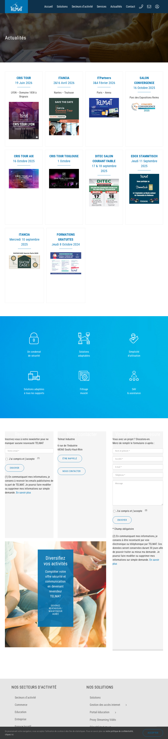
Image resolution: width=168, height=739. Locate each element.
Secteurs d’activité (25, 703)
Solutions (95, 703)
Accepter (153, 732)
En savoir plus (23, 492)
